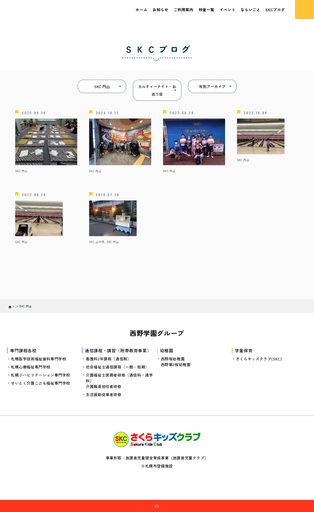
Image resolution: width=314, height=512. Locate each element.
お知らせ (160, 9)
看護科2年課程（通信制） (108, 358)
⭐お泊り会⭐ (28, 177)
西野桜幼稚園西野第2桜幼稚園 (176, 361)
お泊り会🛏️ (173, 177)
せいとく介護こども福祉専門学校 (40, 383)
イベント (227, 9)
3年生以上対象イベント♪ (259, 166)
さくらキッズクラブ (159, 506)
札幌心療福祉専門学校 (30, 366)
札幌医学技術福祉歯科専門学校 (38, 358)
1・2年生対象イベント (34, 248)
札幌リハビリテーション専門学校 (40, 375)
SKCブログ (275, 9)
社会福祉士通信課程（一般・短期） (117, 366)
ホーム (141, 9)
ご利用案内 (183, 9)
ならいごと (250, 9)
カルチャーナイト (105, 248)
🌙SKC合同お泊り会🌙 (109, 177)
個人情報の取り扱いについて (157, 481)
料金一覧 (206, 9)
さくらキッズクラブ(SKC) (259, 358)
